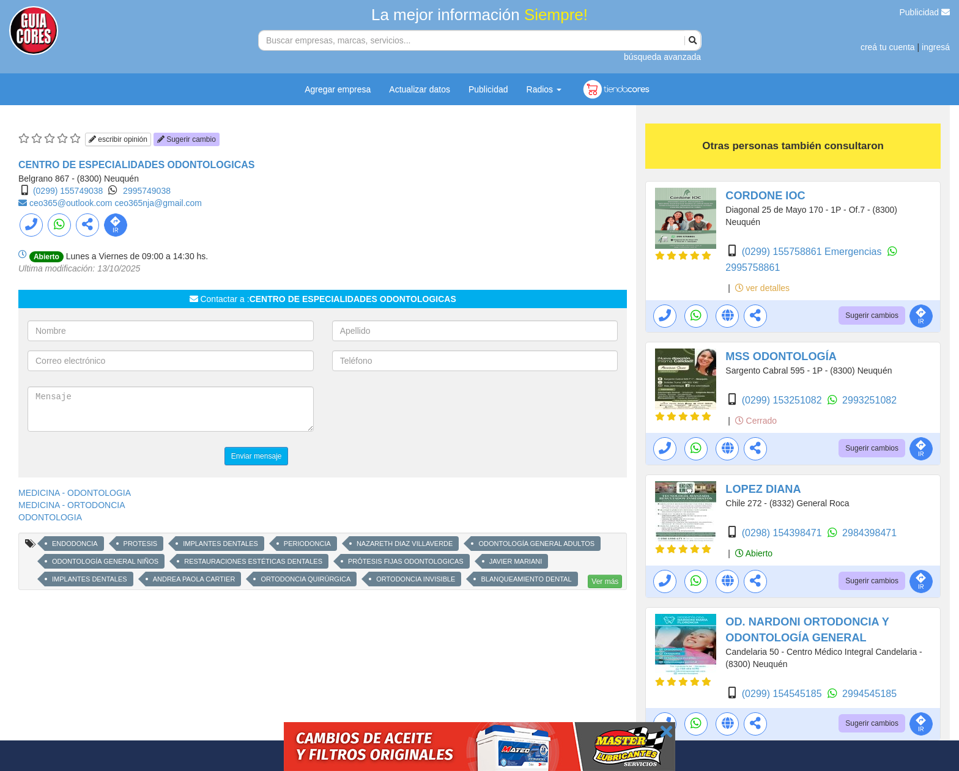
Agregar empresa (338, 89)
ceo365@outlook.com (72, 203)
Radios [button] (544, 89)
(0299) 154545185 (783, 693)
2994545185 (869, 693)
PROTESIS (141, 543)
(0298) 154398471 (783, 533)
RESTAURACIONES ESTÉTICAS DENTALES (253, 561)
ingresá (936, 47)
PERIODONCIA (307, 543)
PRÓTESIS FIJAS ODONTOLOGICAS (406, 561)
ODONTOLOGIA (50, 517)
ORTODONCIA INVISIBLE (415, 579)
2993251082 (869, 400)
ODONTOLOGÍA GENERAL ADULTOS (536, 543)
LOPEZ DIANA (763, 489)
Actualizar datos (419, 89)
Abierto (753, 553)
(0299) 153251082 (783, 400)
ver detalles (762, 288)
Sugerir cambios (871, 315)
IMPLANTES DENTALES (220, 543)
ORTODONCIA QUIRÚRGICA (305, 579)
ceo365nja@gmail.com (158, 203)
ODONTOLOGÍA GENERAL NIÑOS (105, 561)
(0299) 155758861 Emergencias (813, 251)
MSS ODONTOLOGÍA (781, 356)
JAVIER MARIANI (515, 561)
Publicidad (925, 12)
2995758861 (752, 267)
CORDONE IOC (765, 196)
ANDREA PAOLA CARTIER (194, 579)
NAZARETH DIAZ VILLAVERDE (405, 543)
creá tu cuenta (888, 47)
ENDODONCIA (75, 543)
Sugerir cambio (186, 139)
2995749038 (147, 191)
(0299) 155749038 (68, 191)
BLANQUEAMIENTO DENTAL (526, 579)
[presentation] (425, 410)
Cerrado (756, 421)
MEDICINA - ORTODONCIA (71, 505)
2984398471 (869, 533)
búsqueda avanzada (662, 57)
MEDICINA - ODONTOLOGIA (74, 493)
